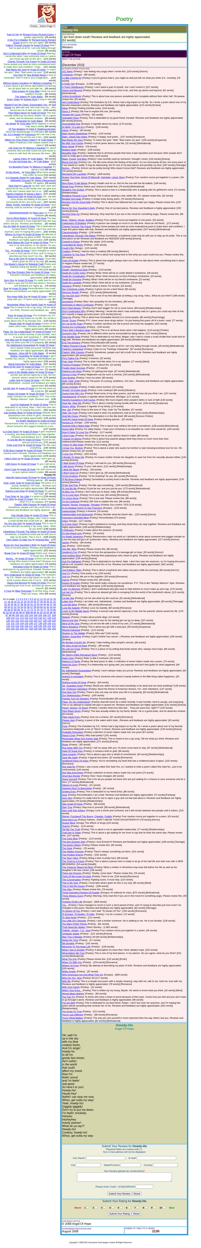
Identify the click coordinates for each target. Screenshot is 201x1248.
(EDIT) (70, 27)
